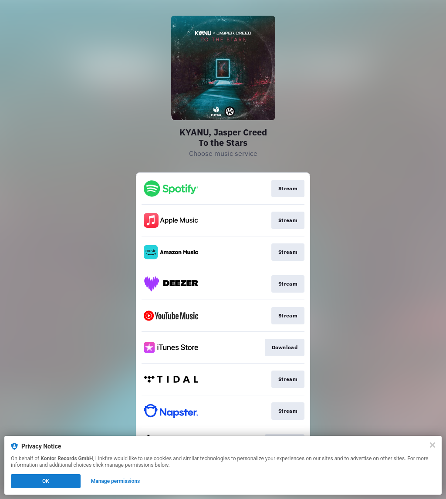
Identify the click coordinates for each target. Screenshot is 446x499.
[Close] (432, 445)
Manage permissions (115, 481)
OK (45, 481)
